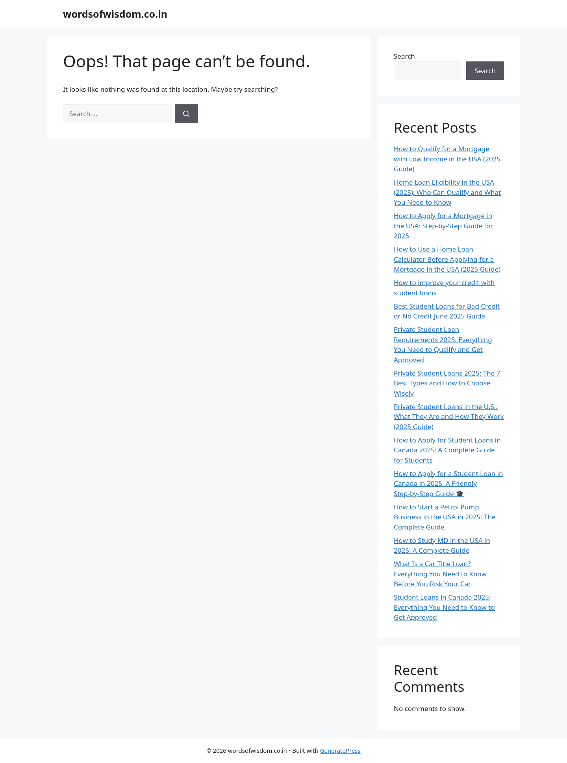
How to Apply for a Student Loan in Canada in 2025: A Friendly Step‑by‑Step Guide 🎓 (448, 483)
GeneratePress (340, 750)
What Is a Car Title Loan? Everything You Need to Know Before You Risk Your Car (440, 573)
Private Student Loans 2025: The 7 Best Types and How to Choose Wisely (447, 383)
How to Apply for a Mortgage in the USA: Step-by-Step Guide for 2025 (443, 225)
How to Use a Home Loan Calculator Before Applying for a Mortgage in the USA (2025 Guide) (447, 259)
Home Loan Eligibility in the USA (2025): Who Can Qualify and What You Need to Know (447, 192)
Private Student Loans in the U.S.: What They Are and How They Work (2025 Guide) (449, 416)
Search (404, 56)
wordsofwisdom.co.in (115, 13)
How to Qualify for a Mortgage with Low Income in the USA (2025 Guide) (447, 158)
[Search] (186, 113)
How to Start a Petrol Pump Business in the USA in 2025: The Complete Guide (445, 517)
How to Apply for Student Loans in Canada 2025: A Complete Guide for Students (447, 450)
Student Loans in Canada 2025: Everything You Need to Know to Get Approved (444, 607)
